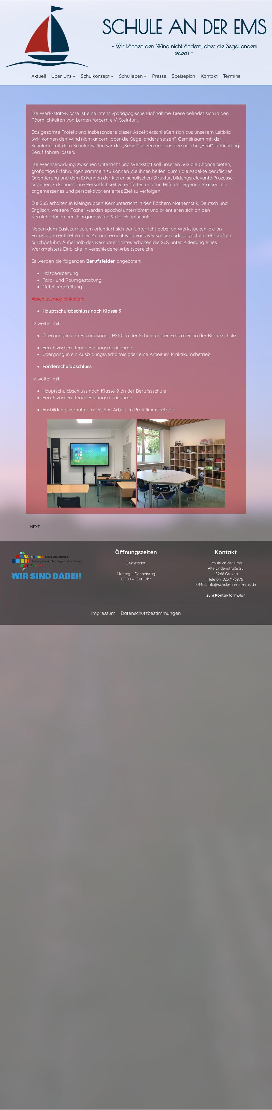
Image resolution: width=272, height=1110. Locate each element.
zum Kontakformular (225, 595)
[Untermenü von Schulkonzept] (112, 76)
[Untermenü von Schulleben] (145, 76)
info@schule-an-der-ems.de (232, 584)
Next (35, 526)
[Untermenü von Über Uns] (74, 76)
